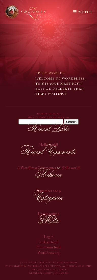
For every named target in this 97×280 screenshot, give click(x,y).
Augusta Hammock (55, 273)
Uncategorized (48, 214)
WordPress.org (48, 253)
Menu (82, 12)
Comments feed (49, 248)
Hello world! (48, 145)
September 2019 (48, 191)
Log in (48, 237)
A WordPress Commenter (36, 168)
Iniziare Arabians (25, 12)
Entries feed (49, 242)
